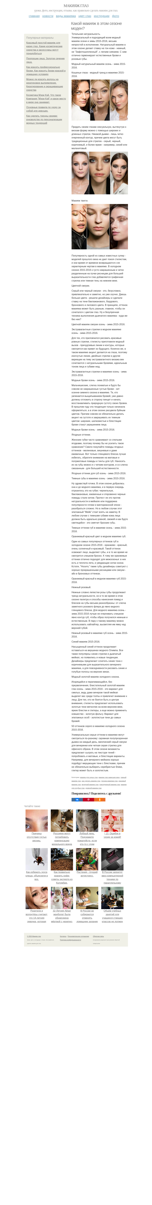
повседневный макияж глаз (109, 784)
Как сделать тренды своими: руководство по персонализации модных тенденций (44, 119)
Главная (34, 16)
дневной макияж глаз (94, 788)
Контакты (63, 936)
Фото (115, 16)
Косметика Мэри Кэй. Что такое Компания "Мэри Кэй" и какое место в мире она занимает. (46, 98)
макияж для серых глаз (89, 777)
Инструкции (101, 16)
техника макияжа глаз (109, 781)
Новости (47, 16)
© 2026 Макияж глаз (34, 936)
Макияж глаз (76, 6)
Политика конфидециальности (70, 940)
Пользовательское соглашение (78, 936)
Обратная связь (98, 936)
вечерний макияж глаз (90, 784)
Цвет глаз (85, 16)
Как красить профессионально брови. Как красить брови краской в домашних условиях (45, 71)
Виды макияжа (66, 16)
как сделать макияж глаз (91, 781)
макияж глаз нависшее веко (109, 777)
